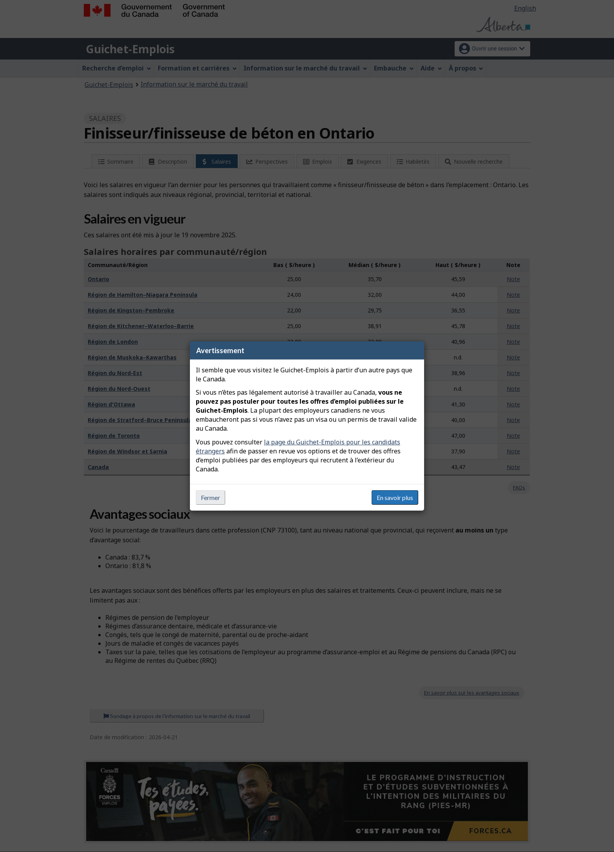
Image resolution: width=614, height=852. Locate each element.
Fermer (210, 497)
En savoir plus (395, 497)
